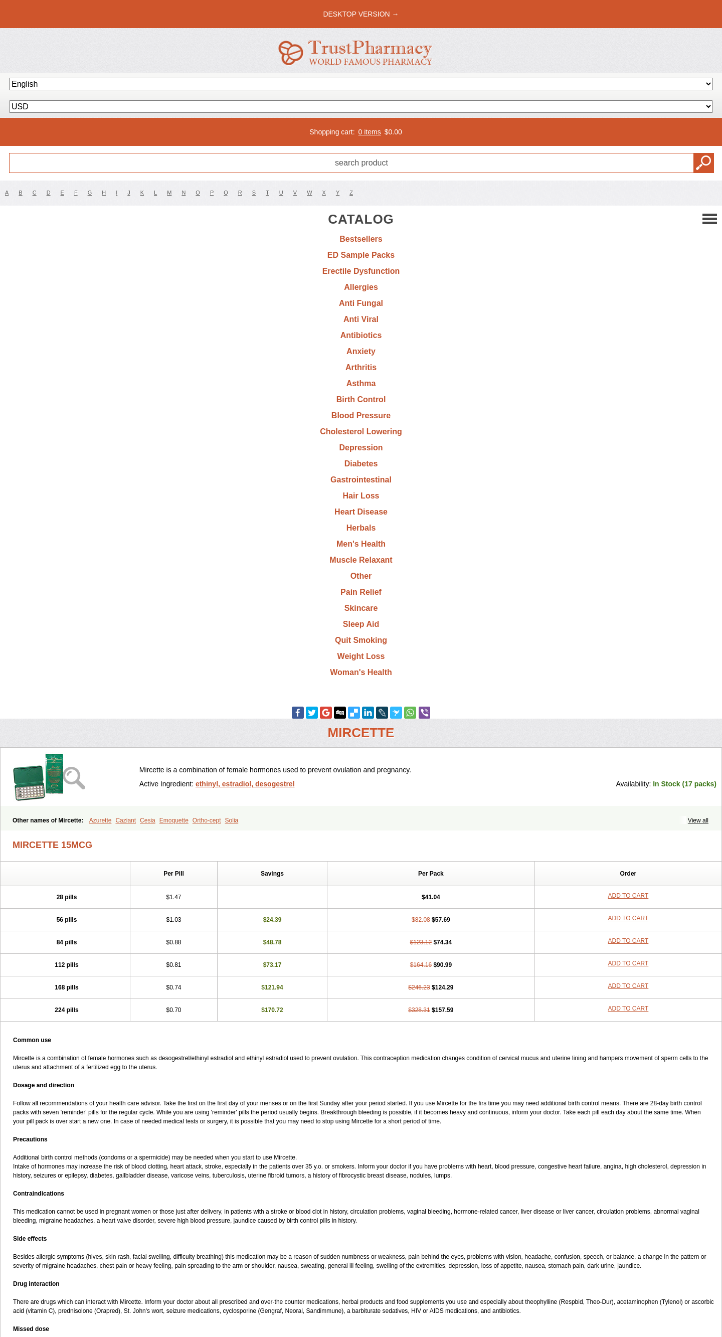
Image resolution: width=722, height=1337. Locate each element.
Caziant (125, 820)
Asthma (361, 383)
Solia (232, 820)
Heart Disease (361, 512)
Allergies (361, 287)
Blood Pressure (361, 415)
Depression (361, 447)
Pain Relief (361, 592)
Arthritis (361, 367)
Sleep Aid (361, 624)
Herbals (361, 528)
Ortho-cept (207, 820)
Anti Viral (361, 319)
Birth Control (361, 399)
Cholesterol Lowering (361, 431)
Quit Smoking (361, 640)
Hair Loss (361, 495)
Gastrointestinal (361, 479)
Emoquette (174, 820)
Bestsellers (360, 239)
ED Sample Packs (361, 255)
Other (361, 576)
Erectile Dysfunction (361, 271)
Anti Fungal (361, 303)
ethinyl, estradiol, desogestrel (245, 784)
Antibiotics (361, 335)
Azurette (100, 820)
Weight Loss (361, 656)
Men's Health (361, 544)
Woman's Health (361, 672)
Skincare (361, 608)
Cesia (147, 820)
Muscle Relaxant (360, 560)
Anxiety (361, 351)
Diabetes (361, 463)
